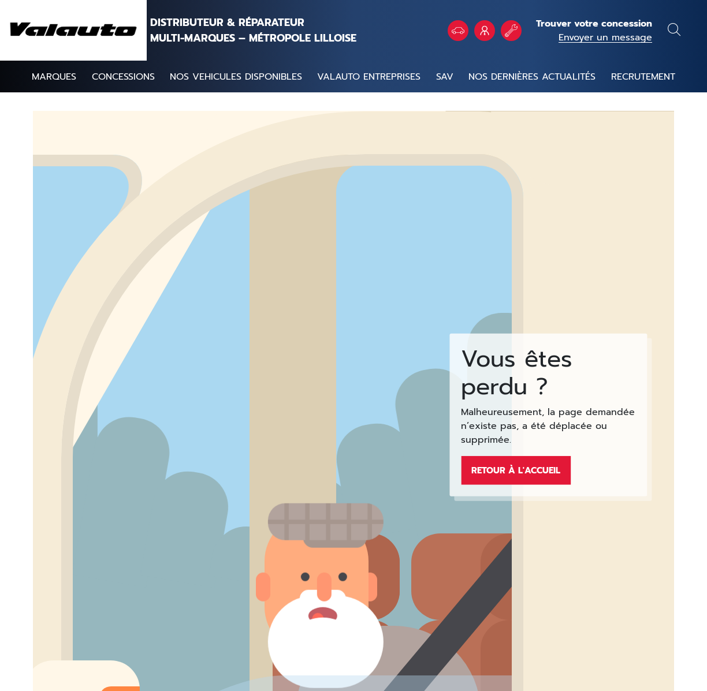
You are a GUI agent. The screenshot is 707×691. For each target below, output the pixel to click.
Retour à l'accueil (515, 470)
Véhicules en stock (458, 30)
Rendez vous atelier (511, 30)
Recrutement (643, 77)
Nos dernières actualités (532, 77)
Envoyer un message (605, 37)
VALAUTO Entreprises (484, 30)
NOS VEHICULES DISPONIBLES (236, 77)
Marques (54, 77)
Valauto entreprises (369, 77)
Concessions (123, 77)
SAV (444, 77)
